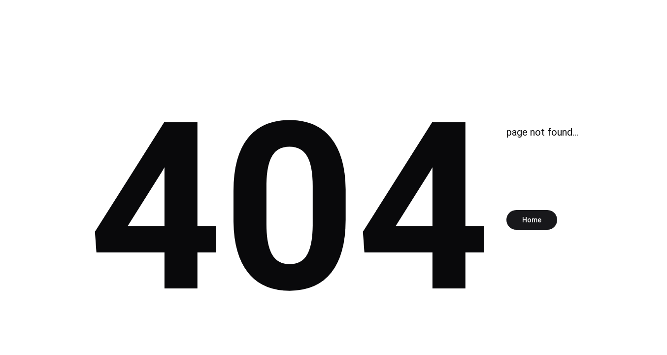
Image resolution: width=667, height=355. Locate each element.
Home (531, 220)
